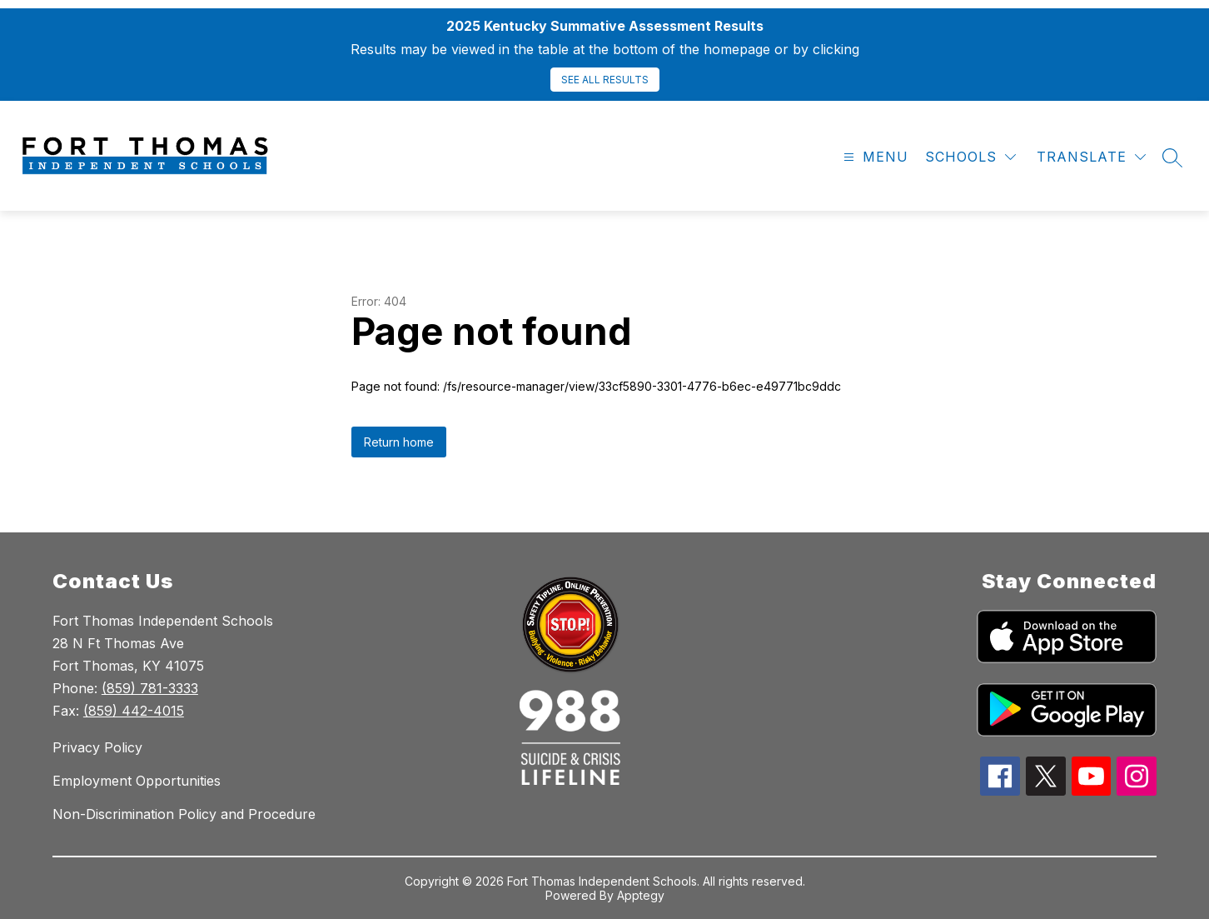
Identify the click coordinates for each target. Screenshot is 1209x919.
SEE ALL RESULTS (605, 79)
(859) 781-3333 (150, 688)
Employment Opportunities (136, 780)
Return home (399, 442)
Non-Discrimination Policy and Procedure (184, 814)
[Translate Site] (1091, 157)
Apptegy (640, 895)
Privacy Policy (97, 747)
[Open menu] (873, 157)
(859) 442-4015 (133, 710)
